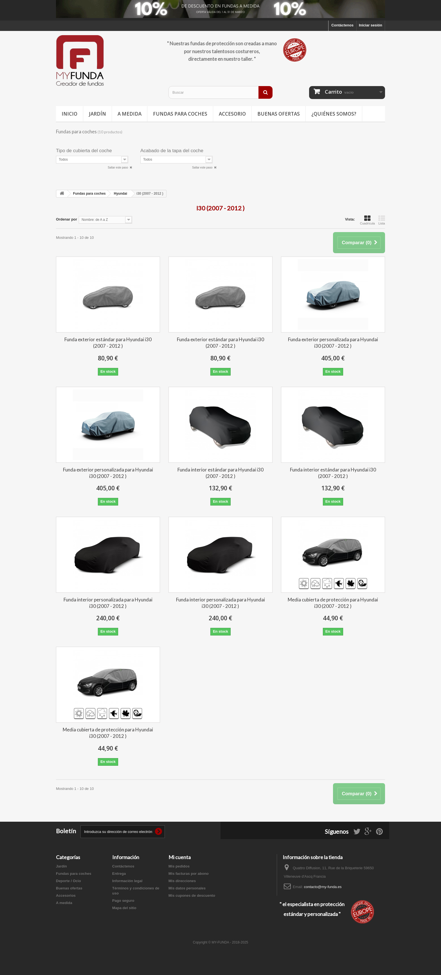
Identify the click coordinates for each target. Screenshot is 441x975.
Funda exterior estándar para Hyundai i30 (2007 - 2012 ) (108, 342)
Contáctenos (342, 25)
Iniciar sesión (370, 25)
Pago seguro (123, 900)
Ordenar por (66, 219)
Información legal (127, 881)
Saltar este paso (118, 167)
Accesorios (66, 895)
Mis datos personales (187, 888)
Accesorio (232, 114)
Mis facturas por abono (188, 873)
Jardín (97, 114)
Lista (381, 220)
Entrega (119, 873)
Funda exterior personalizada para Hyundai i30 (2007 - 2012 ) (333, 342)
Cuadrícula (367, 220)
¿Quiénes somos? (333, 114)
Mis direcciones (182, 881)
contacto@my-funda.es (323, 887)
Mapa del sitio (124, 908)
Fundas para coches (180, 114)
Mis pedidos (179, 866)
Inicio (69, 114)
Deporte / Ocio (68, 881)
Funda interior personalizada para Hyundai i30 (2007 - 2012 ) (108, 603)
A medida (129, 114)
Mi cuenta (179, 857)
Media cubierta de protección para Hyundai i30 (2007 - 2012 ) (333, 603)
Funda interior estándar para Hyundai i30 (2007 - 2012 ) (220, 473)
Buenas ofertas (278, 114)
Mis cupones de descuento (191, 895)
